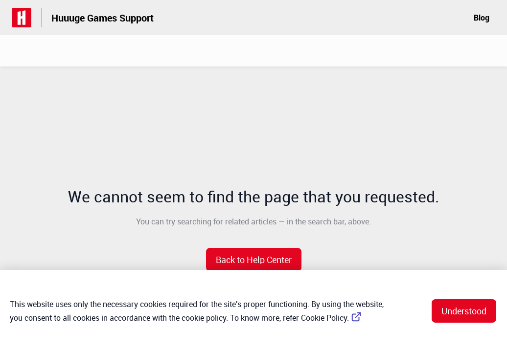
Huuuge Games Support (102, 17)
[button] (253, 259)
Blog (481, 17)
